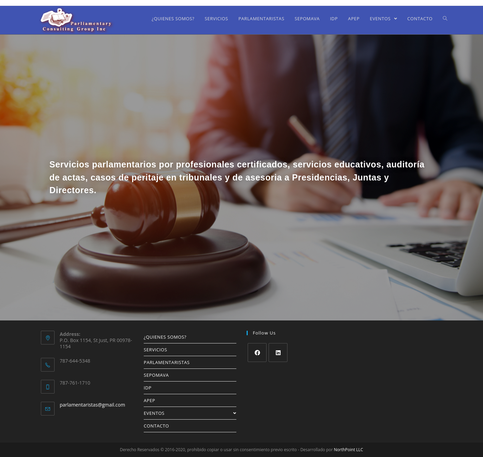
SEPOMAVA (156, 375)
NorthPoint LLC (348, 450)
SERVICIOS (155, 350)
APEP (149, 400)
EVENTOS (190, 413)
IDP (148, 388)
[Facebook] (257, 352)
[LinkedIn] (278, 352)
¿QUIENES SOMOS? (165, 337)
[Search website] (445, 18)
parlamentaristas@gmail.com (92, 404)
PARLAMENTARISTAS (167, 362)
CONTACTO (156, 426)
